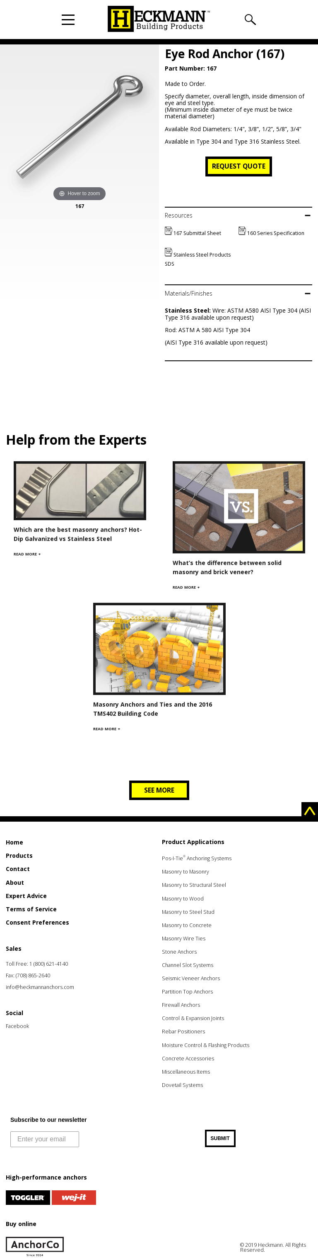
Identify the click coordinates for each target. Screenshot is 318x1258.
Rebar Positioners (183, 1031)
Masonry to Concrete (187, 925)
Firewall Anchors (181, 1004)
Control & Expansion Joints (193, 1018)
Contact (18, 869)
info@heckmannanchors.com (40, 987)
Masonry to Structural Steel (194, 884)
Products (19, 855)
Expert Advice (26, 896)
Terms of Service (31, 909)
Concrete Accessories (188, 1058)
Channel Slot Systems (187, 965)
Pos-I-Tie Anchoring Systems (196, 858)
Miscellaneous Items (186, 1071)
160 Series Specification (271, 233)
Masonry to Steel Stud (188, 911)
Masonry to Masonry (185, 871)
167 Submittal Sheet (193, 233)
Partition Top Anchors (187, 991)
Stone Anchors (179, 951)
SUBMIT (220, 1138)
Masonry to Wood (183, 898)
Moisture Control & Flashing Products (205, 1045)
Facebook (17, 1026)
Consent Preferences (37, 922)
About (15, 882)
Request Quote (238, 166)
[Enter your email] (44, 1139)
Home (14, 842)
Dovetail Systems (182, 1085)
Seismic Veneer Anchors (191, 978)
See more (159, 790)
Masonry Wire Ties (183, 938)
